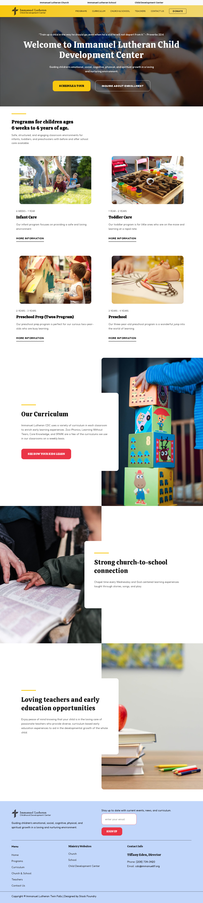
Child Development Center (149, 2)
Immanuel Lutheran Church (54, 2)
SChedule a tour (71, 86)
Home (15, 854)
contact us (157, 11)
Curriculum (98, 11)
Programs (81, 11)
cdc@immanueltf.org (147, 866)
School (72, 859)
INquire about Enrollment (123, 85)
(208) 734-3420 (145, 861)
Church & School (120, 11)
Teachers (140, 11)
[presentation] (160, 819)
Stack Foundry (87, 896)
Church (72, 853)
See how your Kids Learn (46, 454)
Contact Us (18, 885)
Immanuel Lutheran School (101, 2)
